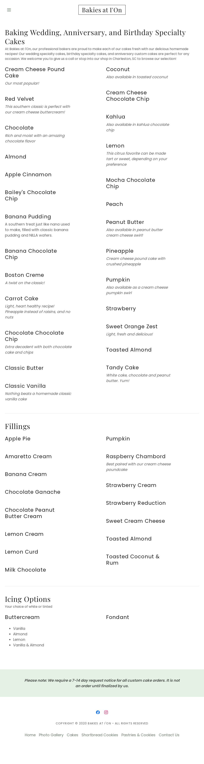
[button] (19, 10)
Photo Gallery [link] (51, 734)
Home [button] (30, 734)
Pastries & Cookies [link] (138, 734)
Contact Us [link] (169, 734)
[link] (102, 10)
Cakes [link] (72, 734)
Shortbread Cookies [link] (100, 734)
